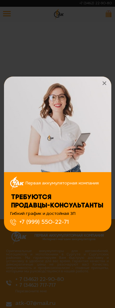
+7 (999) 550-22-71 (44, 222)
